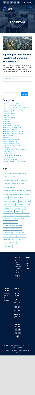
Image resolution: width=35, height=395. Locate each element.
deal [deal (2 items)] (11, 197)
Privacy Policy (27, 346)
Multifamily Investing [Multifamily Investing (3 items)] (18, 218)
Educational (8, 112)
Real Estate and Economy (12, 139)
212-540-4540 (27, 2)
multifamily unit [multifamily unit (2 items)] (8, 232)
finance (6, 116)
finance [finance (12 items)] (27, 201)
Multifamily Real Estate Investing (14, 131)
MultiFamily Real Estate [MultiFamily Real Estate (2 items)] (10, 222)
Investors (7, 122)
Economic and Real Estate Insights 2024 (16, 108)
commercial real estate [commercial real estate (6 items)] (16, 194)
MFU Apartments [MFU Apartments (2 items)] (8, 211)
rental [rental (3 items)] (19, 243)
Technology (7, 153)
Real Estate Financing (10, 141)
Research (7, 147)
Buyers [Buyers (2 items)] (6, 194)
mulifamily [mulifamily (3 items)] (18, 211)
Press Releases (8, 135)
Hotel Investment (9, 118)
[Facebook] (19, 329)
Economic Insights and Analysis (14, 110)
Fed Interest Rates (9, 114)
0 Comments (15, 78)
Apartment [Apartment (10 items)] (7, 184)
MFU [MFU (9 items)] (23, 208)
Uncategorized (8, 157)
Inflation (7, 120)
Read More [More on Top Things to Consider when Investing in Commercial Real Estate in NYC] (5, 80)
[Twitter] (16, 329)
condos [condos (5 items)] (27, 194)
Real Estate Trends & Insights (13, 145)
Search (25, 94)
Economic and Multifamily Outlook (15, 106)
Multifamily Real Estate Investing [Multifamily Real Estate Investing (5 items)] (13, 225)
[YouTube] (17, 336)
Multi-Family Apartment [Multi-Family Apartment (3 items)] (22, 215)
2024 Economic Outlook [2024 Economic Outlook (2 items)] (10, 177)
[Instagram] (16, 333)
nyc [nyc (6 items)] (23, 232)
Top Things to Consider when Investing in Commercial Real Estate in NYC (17, 58)
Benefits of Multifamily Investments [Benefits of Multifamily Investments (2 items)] (14, 190)
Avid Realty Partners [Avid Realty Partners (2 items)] (9, 187)
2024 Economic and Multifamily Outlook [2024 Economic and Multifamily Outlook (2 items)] (15, 173)
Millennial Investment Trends (13, 128)
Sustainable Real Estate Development (15, 149)
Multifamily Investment (11, 130)
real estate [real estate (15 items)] (7, 239)
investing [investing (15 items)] (11, 204)
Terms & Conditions (17, 348)
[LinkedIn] (19, 333)
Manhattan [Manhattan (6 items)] (17, 208)
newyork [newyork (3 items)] (17, 232)
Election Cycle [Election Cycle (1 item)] (18, 197)
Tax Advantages (9, 151)
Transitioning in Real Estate (12, 155)
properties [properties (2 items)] (7, 236)
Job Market (7, 124)
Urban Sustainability (10, 159)
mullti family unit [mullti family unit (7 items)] (8, 215)
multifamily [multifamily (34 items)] (7, 218)
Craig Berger (7, 78)
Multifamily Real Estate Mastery (13, 133)
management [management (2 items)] (7, 208)
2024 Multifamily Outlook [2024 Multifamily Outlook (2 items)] (11, 180)
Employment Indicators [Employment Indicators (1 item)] (10, 201)
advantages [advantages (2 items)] (23, 180)
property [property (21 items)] (14, 236)
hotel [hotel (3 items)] (5, 204)
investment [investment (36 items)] (20, 204)
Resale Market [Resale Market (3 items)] (8, 246)
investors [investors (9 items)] (27, 204)
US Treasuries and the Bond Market (15, 161)
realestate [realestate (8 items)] (22, 236)
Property (7, 137)
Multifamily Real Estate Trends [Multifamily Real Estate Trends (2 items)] (12, 229)
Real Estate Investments (11, 143)
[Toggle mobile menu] (30, 8)
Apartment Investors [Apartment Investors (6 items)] (18, 184)
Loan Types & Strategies (11, 126)
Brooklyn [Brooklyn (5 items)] (28, 190)
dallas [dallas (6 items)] (5, 197)
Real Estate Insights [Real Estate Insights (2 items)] (17, 239)
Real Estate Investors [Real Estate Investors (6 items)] (10, 243)
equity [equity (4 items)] (21, 201)
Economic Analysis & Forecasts (13, 104)
